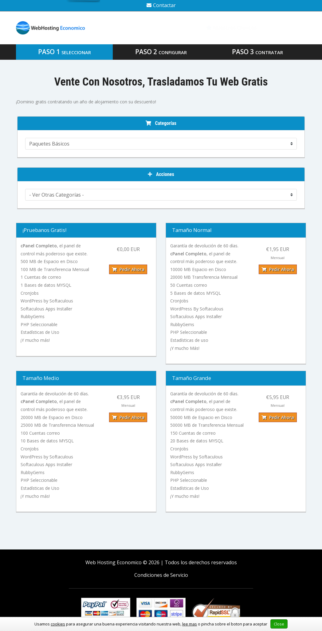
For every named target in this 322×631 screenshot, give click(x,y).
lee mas (189, 624)
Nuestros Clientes (231, 27)
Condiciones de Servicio (161, 575)
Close (279, 624)
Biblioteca (287, 27)
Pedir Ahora (128, 269)
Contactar (161, 5)
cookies (58, 624)
